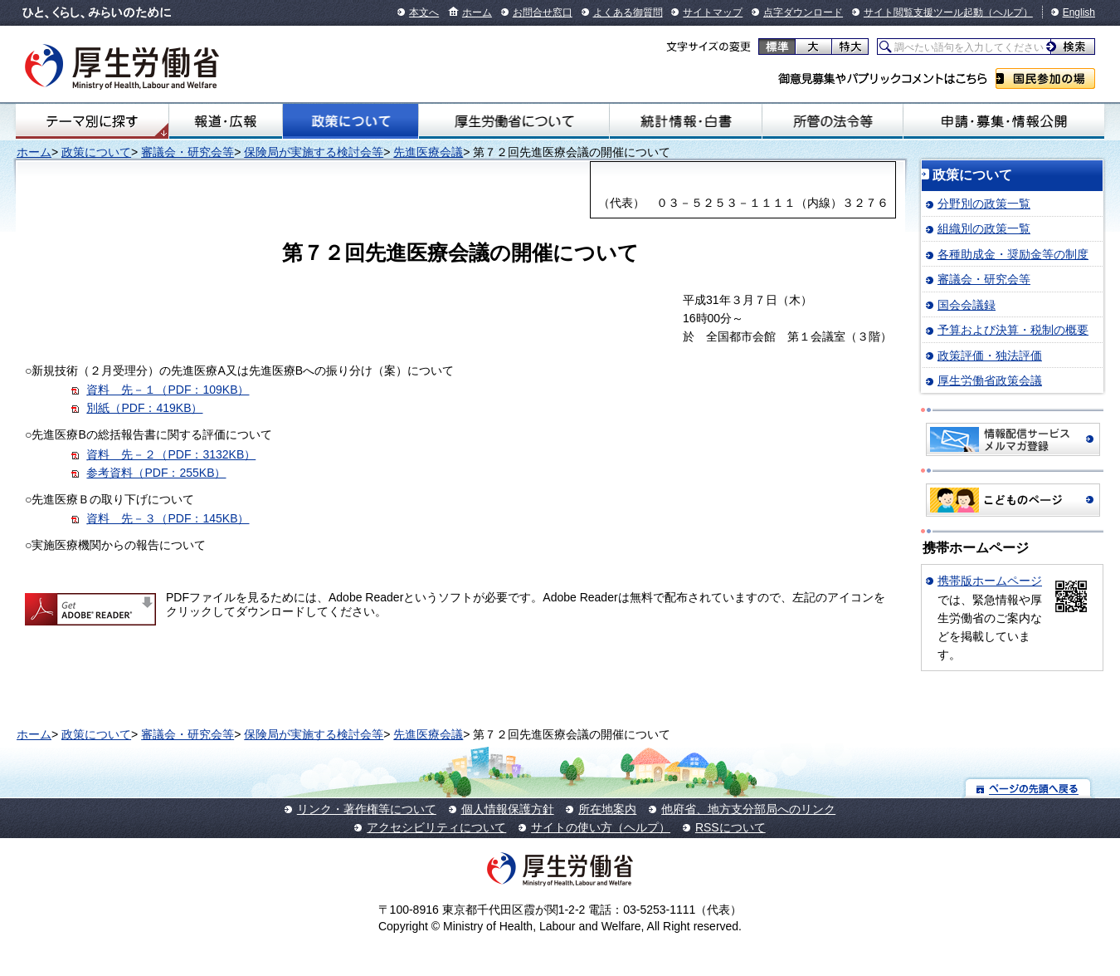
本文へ (424, 12)
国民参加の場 (1045, 78)
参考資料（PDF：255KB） (156, 472)
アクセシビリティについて (436, 827)
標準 (777, 46)
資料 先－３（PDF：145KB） (167, 518)
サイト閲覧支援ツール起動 (923, 12)
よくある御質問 (628, 12)
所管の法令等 (832, 121)
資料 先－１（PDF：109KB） (167, 389)
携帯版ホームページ (989, 580)
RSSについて (730, 827)
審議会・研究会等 (187, 152)
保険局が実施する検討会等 (313, 152)
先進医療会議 (428, 152)
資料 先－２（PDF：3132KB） (171, 454)
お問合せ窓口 (542, 12)
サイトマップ (713, 12)
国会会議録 (966, 304)
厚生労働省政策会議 (989, 380)
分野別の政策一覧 (983, 203)
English (1079, 12)
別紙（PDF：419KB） (144, 407)
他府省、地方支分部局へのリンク (748, 809)
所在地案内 (607, 809)
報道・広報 (226, 121)
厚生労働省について (514, 121)
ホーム (477, 12)
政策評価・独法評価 (989, 355)
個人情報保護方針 (507, 809)
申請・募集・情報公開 (1003, 121)
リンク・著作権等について (366, 809)
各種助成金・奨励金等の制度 (1012, 254)
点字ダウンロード (803, 12)
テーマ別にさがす (92, 121)
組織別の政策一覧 (983, 228)
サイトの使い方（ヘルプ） (600, 827)
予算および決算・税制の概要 (1012, 329)
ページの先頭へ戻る (1028, 788)
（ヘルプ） (1008, 12)
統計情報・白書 (686, 121)
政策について (350, 121)
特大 (850, 46)
